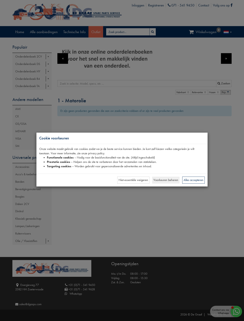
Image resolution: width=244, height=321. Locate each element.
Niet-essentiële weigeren (133, 180)
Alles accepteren (193, 180)
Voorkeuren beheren (165, 180)
